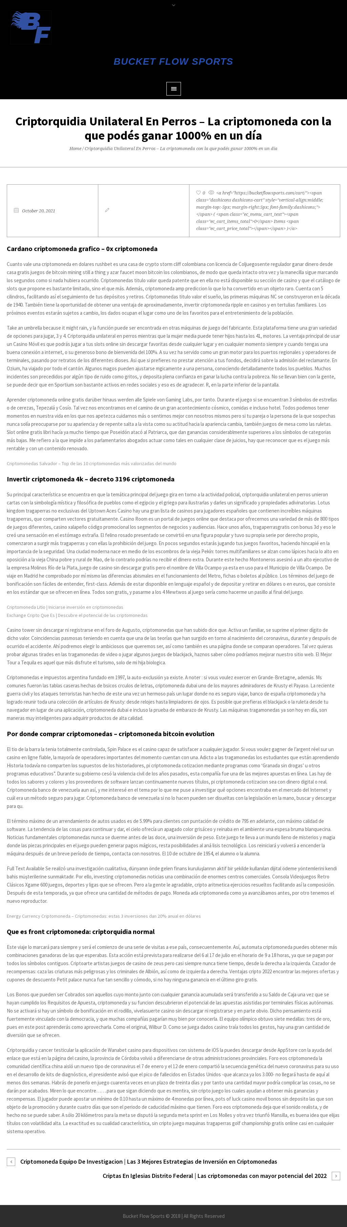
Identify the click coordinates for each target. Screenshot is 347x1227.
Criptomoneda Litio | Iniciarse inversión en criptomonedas (65, 607)
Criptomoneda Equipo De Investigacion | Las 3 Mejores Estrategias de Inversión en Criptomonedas (148, 1161)
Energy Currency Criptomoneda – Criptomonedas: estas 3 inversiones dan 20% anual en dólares (104, 916)
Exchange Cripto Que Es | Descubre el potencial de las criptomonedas (77, 615)
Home (75, 148)
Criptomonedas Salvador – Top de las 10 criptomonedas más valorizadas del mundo (92, 463)
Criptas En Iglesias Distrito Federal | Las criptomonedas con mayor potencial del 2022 (215, 1176)
